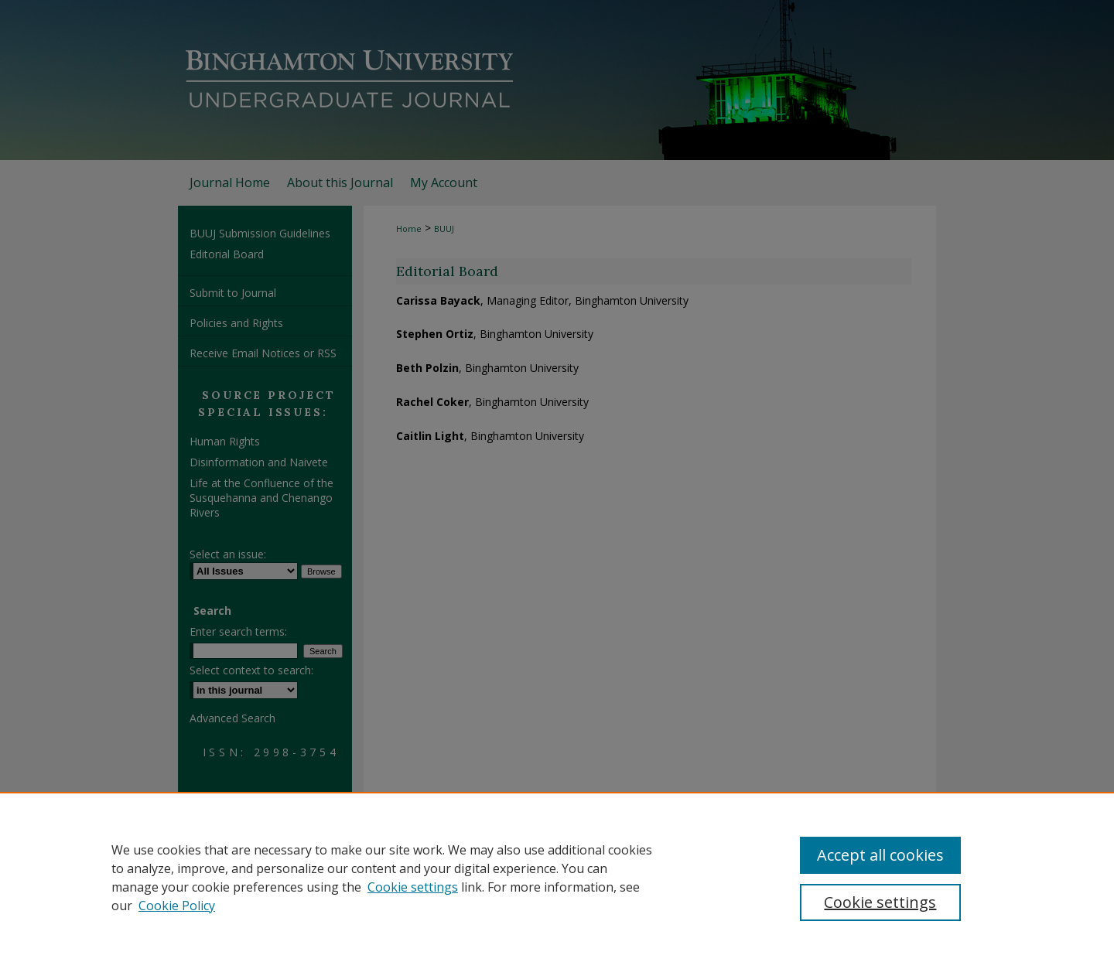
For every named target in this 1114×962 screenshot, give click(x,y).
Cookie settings (412, 886)
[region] (557, 877)
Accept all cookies (880, 854)
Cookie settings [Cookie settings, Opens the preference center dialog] (880, 902)
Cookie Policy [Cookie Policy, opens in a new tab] (176, 905)
